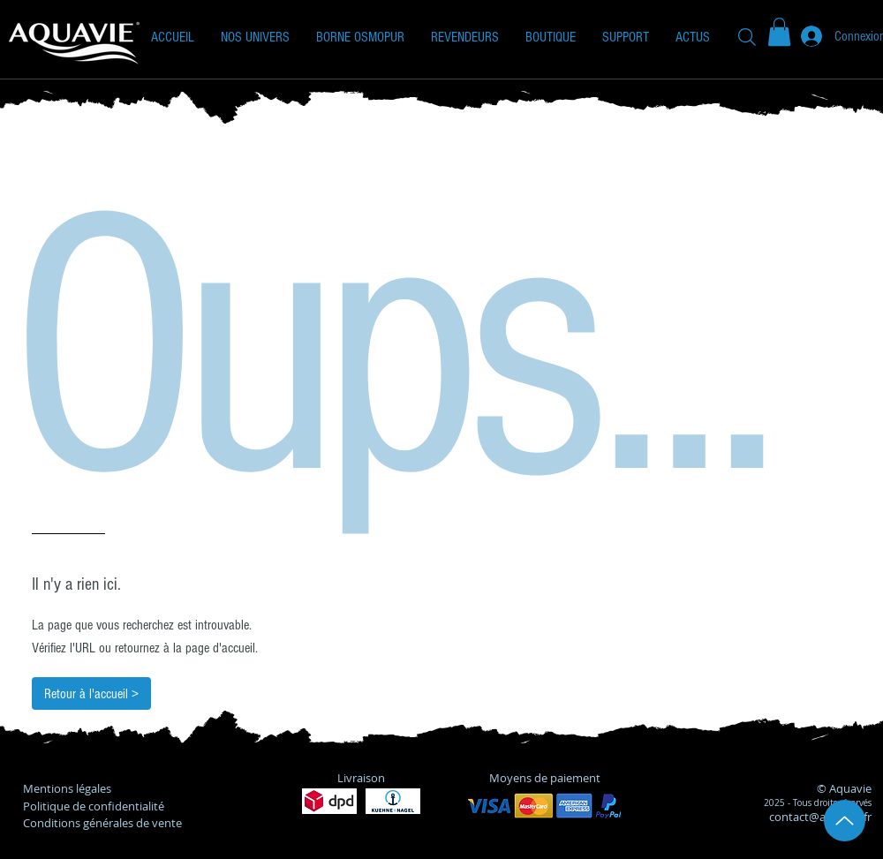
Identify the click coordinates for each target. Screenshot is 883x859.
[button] (255, 37)
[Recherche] (747, 36)
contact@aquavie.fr (820, 817)
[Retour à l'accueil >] (91, 693)
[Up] (844, 820)
